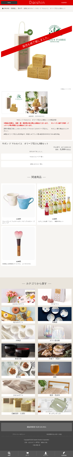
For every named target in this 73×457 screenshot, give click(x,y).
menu (9, 2)
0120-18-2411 (41, 427)
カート (27, 455)
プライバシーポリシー (18, 434)
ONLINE (6, 8)
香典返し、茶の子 (16, 8)
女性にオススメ (28, 8)
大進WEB (63, 2)
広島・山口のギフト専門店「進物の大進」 (36, 442)
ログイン (45, 455)
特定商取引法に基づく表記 (54, 434)
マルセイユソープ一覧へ (36, 156)
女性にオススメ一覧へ (36, 164)
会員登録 (63, 455)
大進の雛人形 (36, 445)
